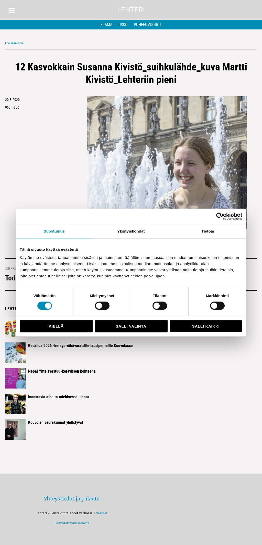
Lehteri (131, 10)
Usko (123, 24)
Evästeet (100, 513)
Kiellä (56, 326)
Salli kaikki (206, 326)
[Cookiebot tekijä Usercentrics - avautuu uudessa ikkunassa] (220, 216)
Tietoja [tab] (208, 231)
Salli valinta (131, 326)
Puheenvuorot (148, 24)
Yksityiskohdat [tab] (131, 231)
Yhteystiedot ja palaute (71, 499)
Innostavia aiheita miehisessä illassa (58, 397)
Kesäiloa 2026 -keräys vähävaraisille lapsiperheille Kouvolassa (80, 345)
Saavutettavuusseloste (71, 523)
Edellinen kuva (14, 43)
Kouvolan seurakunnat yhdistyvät (55, 422)
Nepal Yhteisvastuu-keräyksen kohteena (62, 371)
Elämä (106, 24)
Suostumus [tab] (54, 231)
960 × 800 (12, 107)
